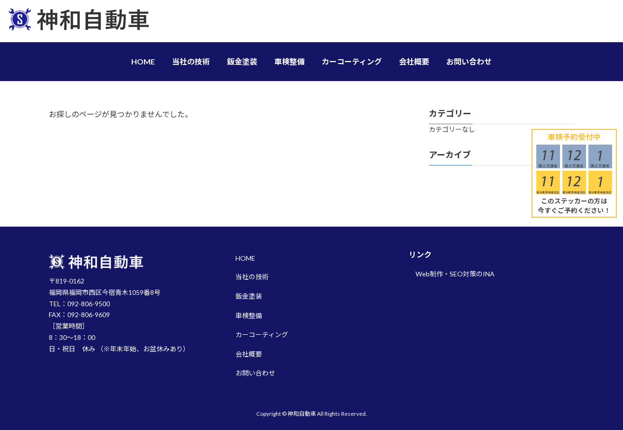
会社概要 (248, 353)
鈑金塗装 (248, 296)
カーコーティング (261, 334)
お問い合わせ (255, 373)
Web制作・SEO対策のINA (455, 274)
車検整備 (248, 315)
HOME (245, 258)
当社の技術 (252, 277)
